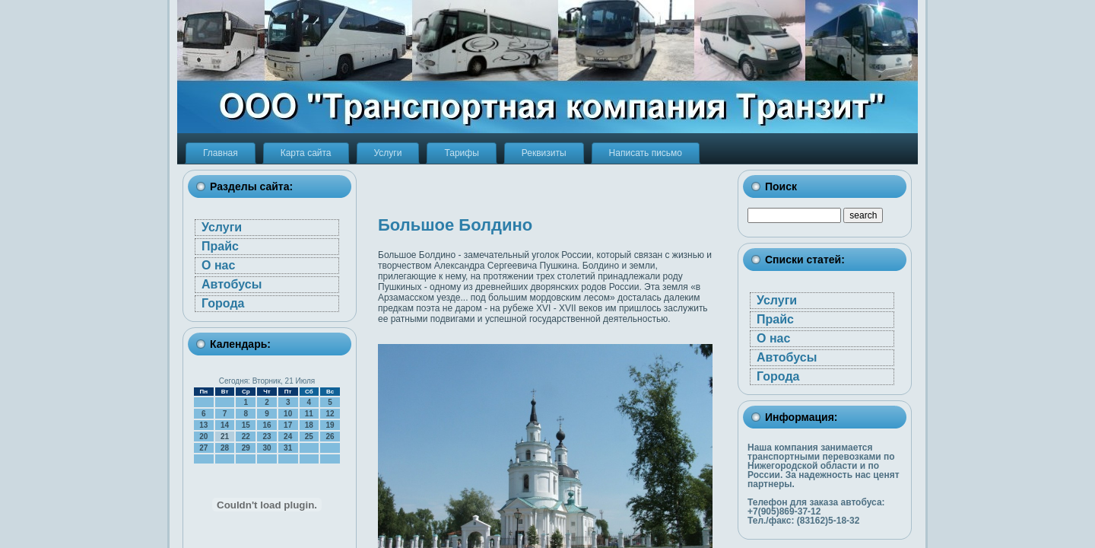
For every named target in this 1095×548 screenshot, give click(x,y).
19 (330, 425)
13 (203, 425)
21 (225, 436)
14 (225, 425)
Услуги (222, 227)
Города (223, 303)
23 (266, 436)
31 (288, 448)
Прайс (220, 246)
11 (309, 413)
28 (225, 448)
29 (246, 448)
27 (203, 448)
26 (330, 436)
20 (203, 436)
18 (309, 425)
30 (266, 448)
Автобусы (232, 284)
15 (246, 425)
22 (246, 436)
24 (288, 436)
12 (330, 413)
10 (288, 413)
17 (288, 425)
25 (309, 436)
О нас (218, 265)
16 (266, 425)
